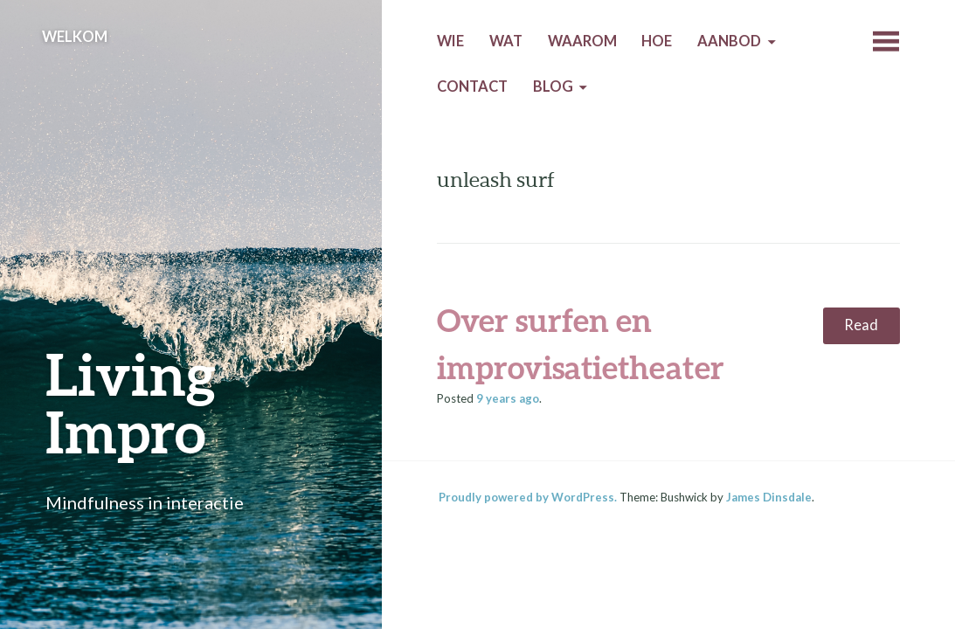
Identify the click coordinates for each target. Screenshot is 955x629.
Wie (450, 41)
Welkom (74, 36)
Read (861, 325)
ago (507, 398)
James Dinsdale (769, 497)
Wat (505, 41)
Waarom (582, 41)
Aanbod (729, 41)
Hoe (656, 41)
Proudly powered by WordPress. (528, 497)
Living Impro (130, 402)
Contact (472, 86)
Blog (553, 86)
